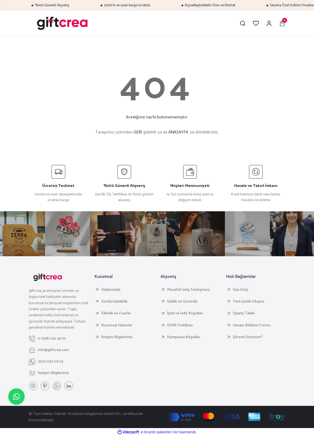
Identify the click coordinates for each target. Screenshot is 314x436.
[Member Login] (269, 23)
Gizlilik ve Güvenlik (182, 301)
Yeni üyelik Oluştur (249, 301)
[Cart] (282, 23)
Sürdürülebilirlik (114, 301)
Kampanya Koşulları (183, 337)
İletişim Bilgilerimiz (116, 337)
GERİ (138, 132)
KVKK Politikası (180, 325)
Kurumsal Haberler (117, 325)
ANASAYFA (178, 132)
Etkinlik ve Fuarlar (116, 313)
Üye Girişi (240, 290)
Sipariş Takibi (244, 313)
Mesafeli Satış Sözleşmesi (188, 290)
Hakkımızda (110, 290)
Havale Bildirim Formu (251, 325)
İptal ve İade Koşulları (185, 313)
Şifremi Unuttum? (247, 337)
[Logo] (62, 23)
